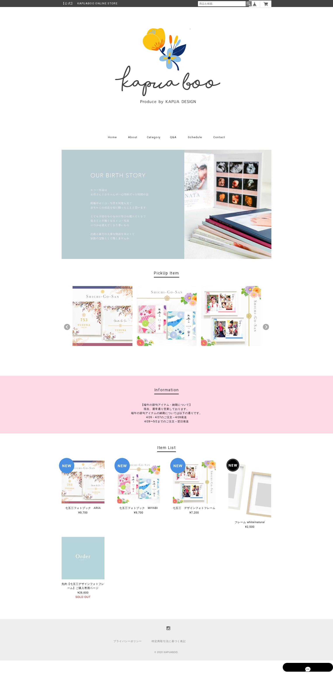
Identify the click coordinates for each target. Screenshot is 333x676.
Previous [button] (67, 342)
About (132, 152)
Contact (219, 152)
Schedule (195, 152)
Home (112, 152)
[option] (102, 331)
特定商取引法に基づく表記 (169, 656)
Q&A (173, 152)
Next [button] (266, 342)
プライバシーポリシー (127, 656)
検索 (249, 3)
